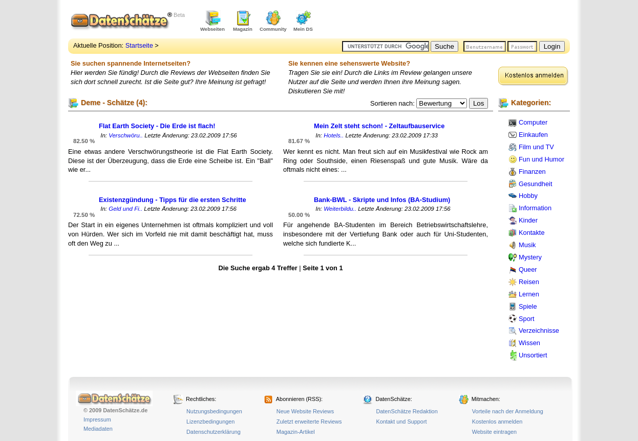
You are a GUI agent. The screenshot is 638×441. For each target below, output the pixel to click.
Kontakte (532, 232)
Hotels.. (334, 135)
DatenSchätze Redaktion (406, 411)
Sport (527, 319)
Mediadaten (98, 429)
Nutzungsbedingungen (214, 411)
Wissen (529, 343)
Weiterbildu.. (340, 209)
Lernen (529, 294)
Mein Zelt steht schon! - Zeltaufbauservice (379, 126)
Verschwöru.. (126, 135)
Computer (533, 122)
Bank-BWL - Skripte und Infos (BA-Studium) (382, 200)
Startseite (139, 45)
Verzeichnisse (539, 330)
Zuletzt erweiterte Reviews (309, 421)
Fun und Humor (541, 159)
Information (535, 208)
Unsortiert (533, 355)
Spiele (528, 306)
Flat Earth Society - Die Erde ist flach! (157, 126)
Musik (527, 245)
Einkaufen (533, 134)
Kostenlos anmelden (497, 421)
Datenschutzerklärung (213, 432)
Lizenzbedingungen (210, 421)
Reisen (529, 282)
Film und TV (536, 147)
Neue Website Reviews (305, 411)
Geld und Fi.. (125, 209)
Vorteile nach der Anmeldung (507, 411)
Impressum (97, 419)
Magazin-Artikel (296, 432)
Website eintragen (494, 432)
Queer (528, 269)
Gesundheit (535, 184)
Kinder (528, 220)
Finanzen (532, 171)
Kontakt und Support (401, 421)
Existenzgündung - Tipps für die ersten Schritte (172, 200)
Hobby (528, 195)
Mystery (530, 257)
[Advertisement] (450, 20)
